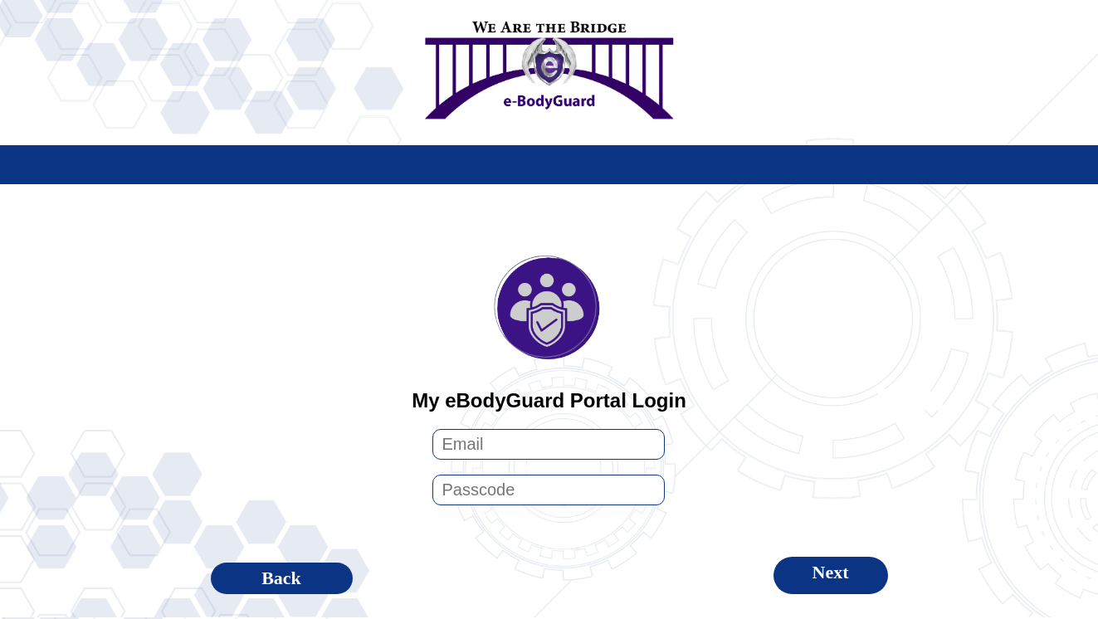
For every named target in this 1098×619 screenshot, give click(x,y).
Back (281, 578)
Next (831, 572)
